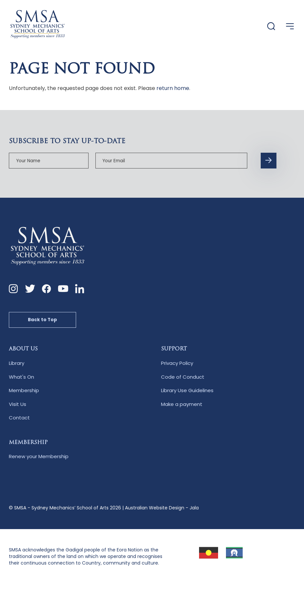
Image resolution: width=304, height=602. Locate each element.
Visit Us (17, 404)
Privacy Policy (177, 363)
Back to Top (42, 320)
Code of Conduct (182, 376)
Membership (24, 390)
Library (16, 363)
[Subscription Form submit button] (268, 160)
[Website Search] (271, 26)
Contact (19, 417)
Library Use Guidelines (187, 390)
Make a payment (181, 404)
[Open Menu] (290, 26)
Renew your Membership (39, 456)
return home (172, 88)
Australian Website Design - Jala (162, 507)
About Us (23, 349)
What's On (21, 376)
